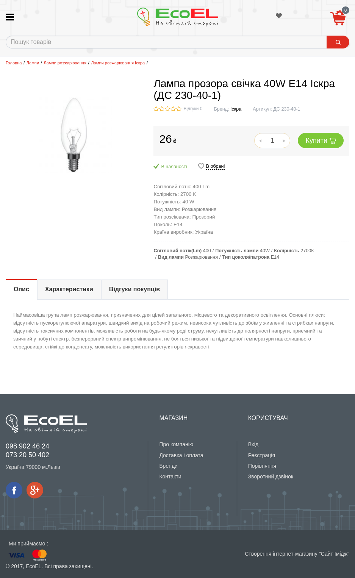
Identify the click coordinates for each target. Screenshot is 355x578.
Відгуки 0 (192, 108)
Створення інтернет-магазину (281, 554)
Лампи (33, 63)
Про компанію (176, 444)
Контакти (170, 476)
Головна (14, 63)
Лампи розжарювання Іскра (118, 63)
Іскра (235, 109)
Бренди (168, 466)
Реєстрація (261, 455)
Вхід (253, 444)
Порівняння (262, 466)
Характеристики (69, 289)
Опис (21, 289)
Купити (320, 140)
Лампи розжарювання (65, 63)
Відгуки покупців (134, 289)
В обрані (215, 166)
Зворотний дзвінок (270, 476)
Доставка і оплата (181, 455)
